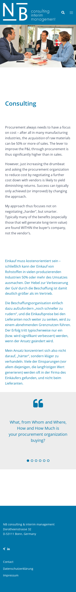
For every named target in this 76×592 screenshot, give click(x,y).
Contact (8, 562)
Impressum (10, 575)
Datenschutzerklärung (18, 569)
